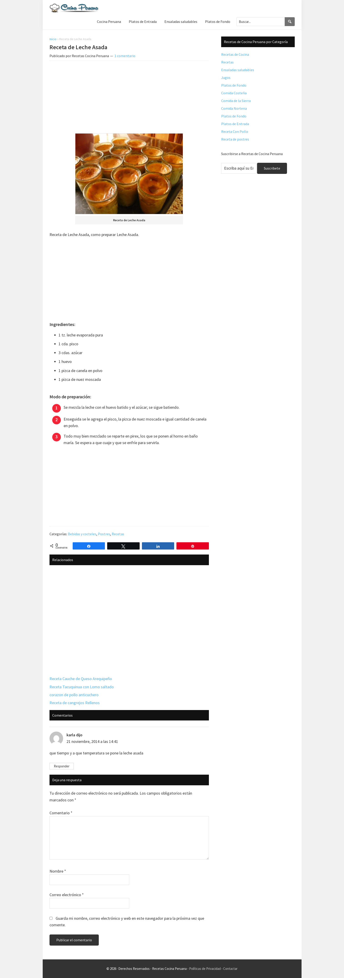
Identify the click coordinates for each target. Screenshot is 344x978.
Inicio (53, 39)
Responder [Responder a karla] (61, 766)
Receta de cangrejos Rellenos (74, 702)
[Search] (290, 21)
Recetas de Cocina (235, 54)
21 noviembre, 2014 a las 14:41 (92, 741)
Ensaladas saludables (237, 70)
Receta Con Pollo (234, 131)
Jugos (225, 77)
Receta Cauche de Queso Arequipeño (80, 678)
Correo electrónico (66, 894)
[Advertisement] (129, 98)
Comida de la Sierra (236, 100)
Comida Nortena (234, 108)
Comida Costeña (234, 93)
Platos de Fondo (233, 85)
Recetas (118, 534)
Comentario (60, 812)
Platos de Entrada (235, 124)
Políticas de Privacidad (205, 968)
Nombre (57, 871)
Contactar (230, 968)
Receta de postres (235, 139)
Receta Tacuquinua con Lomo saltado (81, 686)
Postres (104, 534)
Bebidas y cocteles (82, 534)
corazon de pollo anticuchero (74, 694)
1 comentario (124, 56)
